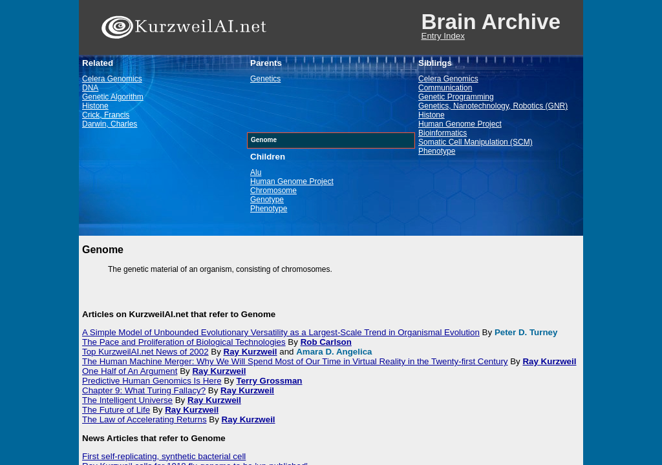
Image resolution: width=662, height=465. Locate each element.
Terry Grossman (270, 381)
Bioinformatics (442, 133)
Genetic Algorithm (113, 96)
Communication (445, 87)
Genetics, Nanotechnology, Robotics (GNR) (493, 105)
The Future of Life (116, 410)
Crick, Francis (105, 114)
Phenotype (268, 208)
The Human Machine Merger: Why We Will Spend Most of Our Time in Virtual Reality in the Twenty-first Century (295, 361)
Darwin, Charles (109, 124)
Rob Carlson (326, 342)
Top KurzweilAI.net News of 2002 (145, 351)
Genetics (265, 78)
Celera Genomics (112, 78)
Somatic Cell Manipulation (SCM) (475, 142)
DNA (90, 87)
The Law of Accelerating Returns (144, 419)
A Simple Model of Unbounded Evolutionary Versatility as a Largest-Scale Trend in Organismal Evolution (281, 332)
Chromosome (273, 190)
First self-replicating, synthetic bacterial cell (164, 456)
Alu (255, 172)
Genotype (267, 199)
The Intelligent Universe (127, 400)
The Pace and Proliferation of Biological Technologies (184, 342)
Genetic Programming (456, 96)
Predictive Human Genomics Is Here (152, 381)
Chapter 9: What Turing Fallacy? (144, 390)
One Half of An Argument (129, 371)
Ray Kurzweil (250, 351)
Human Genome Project (292, 181)
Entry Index (443, 36)
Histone (95, 105)
